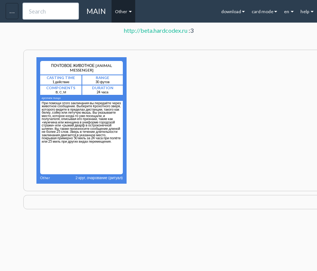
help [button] (307, 11)
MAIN (96, 11)
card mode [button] (264, 11)
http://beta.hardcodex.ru (155, 30)
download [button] (233, 11)
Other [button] (123, 11)
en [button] (289, 11)
